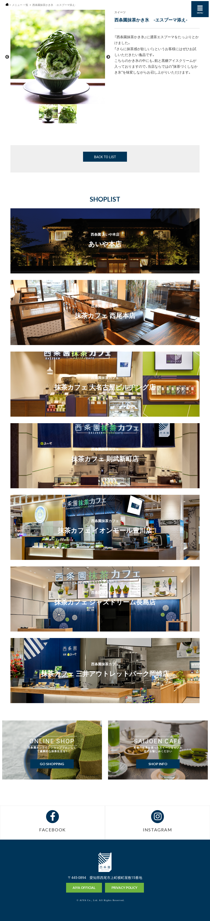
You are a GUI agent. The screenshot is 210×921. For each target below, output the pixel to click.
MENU (200, 12)
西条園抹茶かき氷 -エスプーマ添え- (54, 5)
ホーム (7, 4)
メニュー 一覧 (20, 5)
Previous (7, 57)
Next (108, 57)
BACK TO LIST (105, 156)
